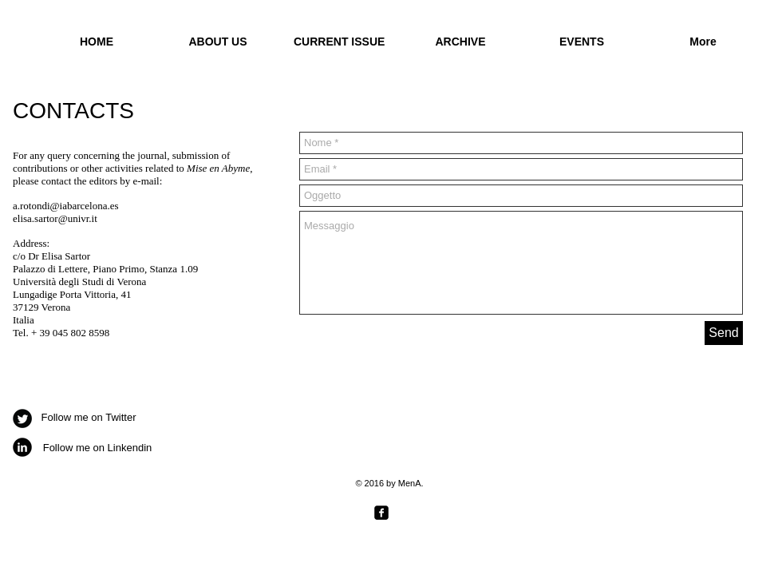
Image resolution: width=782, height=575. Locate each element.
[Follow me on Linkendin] (97, 448)
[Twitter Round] (22, 418)
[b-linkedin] (22, 447)
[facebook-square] (381, 513)
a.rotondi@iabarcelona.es (66, 206)
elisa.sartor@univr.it (55, 218)
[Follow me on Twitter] (88, 418)
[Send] (724, 333)
